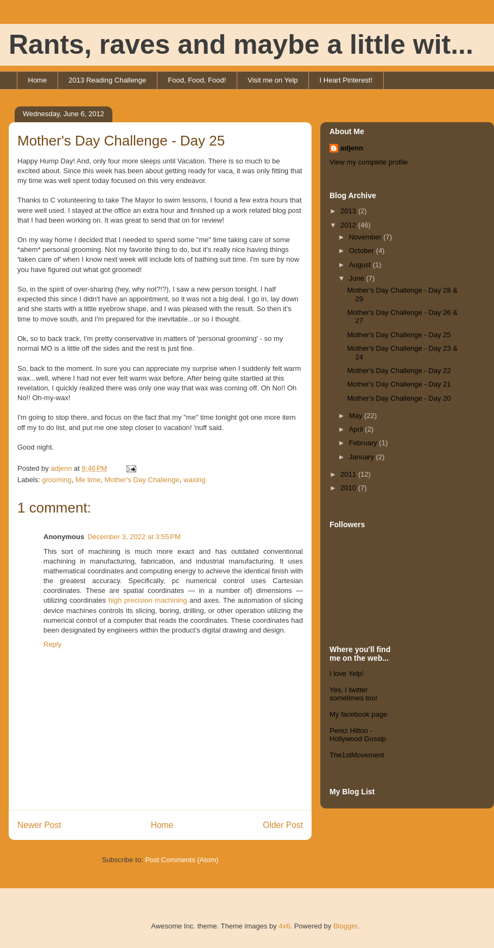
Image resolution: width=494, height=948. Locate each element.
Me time (87, 480)
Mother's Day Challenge (141, 480)
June (357, 278)
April (357, 429)
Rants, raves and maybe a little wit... (241, 44)
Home (37, 80)
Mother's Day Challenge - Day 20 (399, 398)
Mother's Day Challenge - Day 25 (399, 335)
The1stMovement (357, 755)
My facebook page (358, 714)
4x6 (284, 926)
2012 (349, 225)
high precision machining (148, 600)
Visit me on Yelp (272, 80)
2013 (349, 211)
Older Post (283, 825)
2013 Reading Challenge (107, 80)
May (356, 416)
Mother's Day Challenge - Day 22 (399, 370)
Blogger (345, 926)
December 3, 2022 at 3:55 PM (134, 537)
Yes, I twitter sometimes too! (353, 694)
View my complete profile (369, 162)
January (362, 457)
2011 (349, 474)
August (361, 265)
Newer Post (39, 825)
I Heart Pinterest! (346, 80)
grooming (57, 480)
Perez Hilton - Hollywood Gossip (358, 734)
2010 (349, 488)
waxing (194, 480)
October (362, 251)
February (364, 443)
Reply (52, 644)
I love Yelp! (347, 673)
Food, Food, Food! (197, 80)
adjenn (351, 148)
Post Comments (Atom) (181, 860)
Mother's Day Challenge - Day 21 (399, 384)
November (366, 237)
